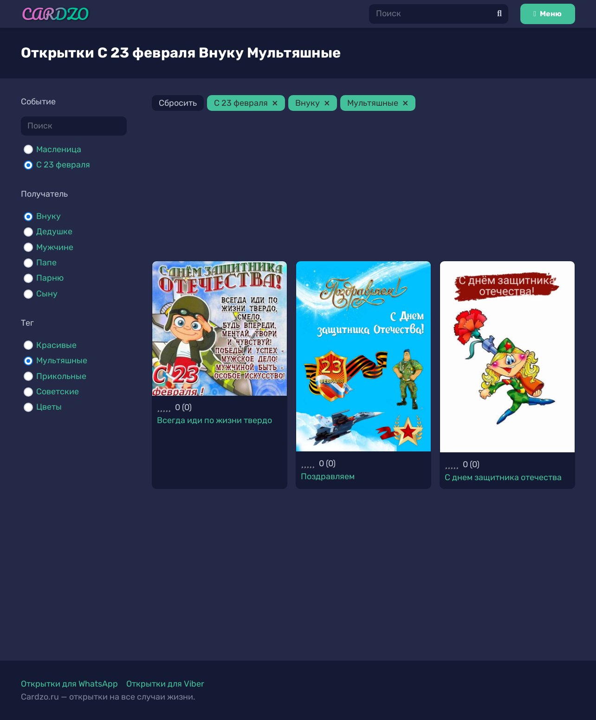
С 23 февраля (63, 165)
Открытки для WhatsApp (69, 684)
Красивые (56, 345)
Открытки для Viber (165, 684)
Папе (46, 262)
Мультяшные (61, 360)
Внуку (48, 216)
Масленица (58, 149)
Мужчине (54, 247)
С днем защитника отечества (503, 477)
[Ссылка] (55, 14)
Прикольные (61, 376)
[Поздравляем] (363, 356)
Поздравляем (328, 476)
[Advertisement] (363, 187)
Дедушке (54, 231)
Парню (50, 278)
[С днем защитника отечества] (507, 356)
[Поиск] (438, 13)
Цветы (49, 407)
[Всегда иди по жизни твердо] (219, 328)
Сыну (47, 294)
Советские (57, 391)
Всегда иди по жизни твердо (214, 420)
